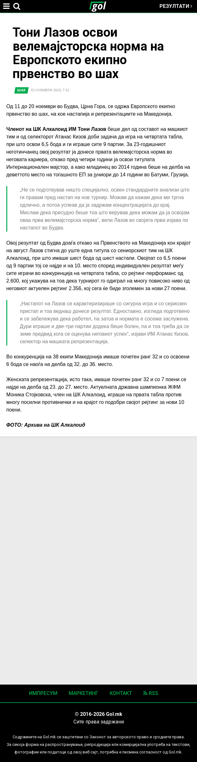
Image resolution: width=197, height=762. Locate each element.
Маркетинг (83, 693)
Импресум (43, 693)
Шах (21, 90)
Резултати (175, 6)
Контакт (121, 693)
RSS (150, 693)
